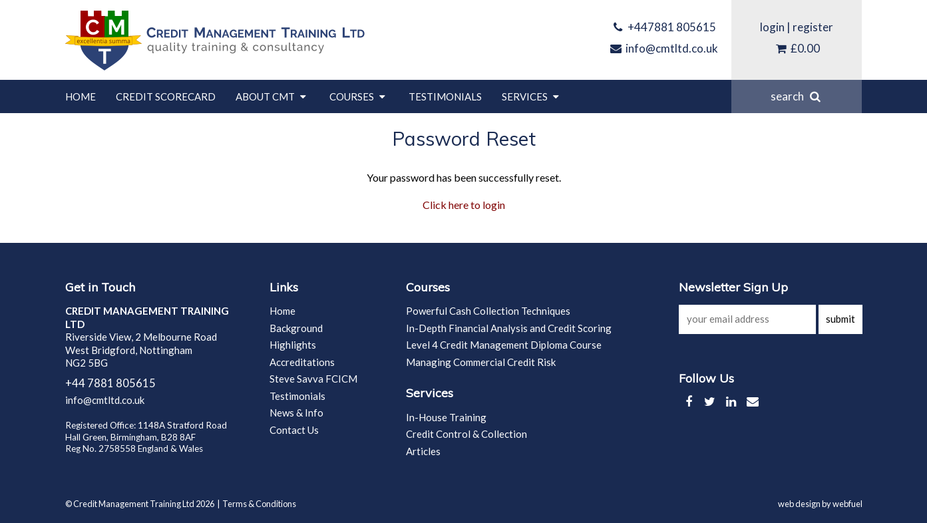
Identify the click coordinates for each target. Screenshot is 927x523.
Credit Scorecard (166, 96)
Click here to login (464, 204)
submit (840, 319)
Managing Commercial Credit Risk (481, 362)
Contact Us (294, 430)
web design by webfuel (820, 503)
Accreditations (302, 362)
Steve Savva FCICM (313, 379)
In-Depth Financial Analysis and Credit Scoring (509, 328)
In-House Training (446, 417)
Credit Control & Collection (466, 434)
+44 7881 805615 (110, 383)
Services (532, 96)
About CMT (272, 96)
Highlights (293, 345)
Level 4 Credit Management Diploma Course (504, 345)
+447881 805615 (663, 27)
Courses (359, 96)
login (772, 27)
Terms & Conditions (259, 503)
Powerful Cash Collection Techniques (488, 311)
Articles (423, 451)
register (813, 27)
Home (80, 96)
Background (296, 328)
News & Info (296, 413)
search (797, 96)
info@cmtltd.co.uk (663, 48)
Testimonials (445, 96)
